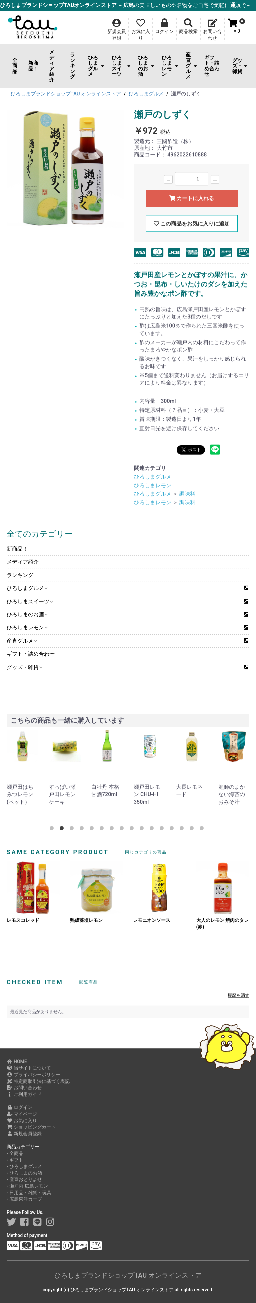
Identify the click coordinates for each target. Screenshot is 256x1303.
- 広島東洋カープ (24, 1199)
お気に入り (22, 1120)
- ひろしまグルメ (24, 1166)
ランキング (72, 66)
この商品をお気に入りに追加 (192, 223)
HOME (17, 1061)
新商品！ (33, 66)
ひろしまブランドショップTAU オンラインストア (128, 1275)
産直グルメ (191, 66)
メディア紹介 (51, 66)
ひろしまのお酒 (146, 66)
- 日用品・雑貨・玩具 (29, 1192)
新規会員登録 (24, 1133)
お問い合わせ (24, 1087)
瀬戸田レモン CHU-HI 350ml (147, 794)
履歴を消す (238, 995)
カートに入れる (191, 198)
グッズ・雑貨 (239, 65)
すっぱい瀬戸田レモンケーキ (62, 794)
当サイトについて (29, 1068)
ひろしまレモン (170, 66)
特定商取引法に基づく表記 (38, 1081)
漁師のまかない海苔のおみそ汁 (231, 794)
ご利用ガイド (24, 1094)
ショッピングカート (31, 1127)
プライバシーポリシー (33, 1074)
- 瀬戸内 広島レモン (27, 1186)
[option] (66, 170)
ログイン (19, 1107)
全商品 (14, 65)
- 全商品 (15, 1153)
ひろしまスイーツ (121, 66)
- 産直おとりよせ (24, 1179)
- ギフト (15, 1160)
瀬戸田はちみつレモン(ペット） (20, 794)
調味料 (187, 494)
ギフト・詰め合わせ (211, 66)
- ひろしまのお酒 (24, 1173)
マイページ (22, 1114)
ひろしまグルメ (96, 66)
